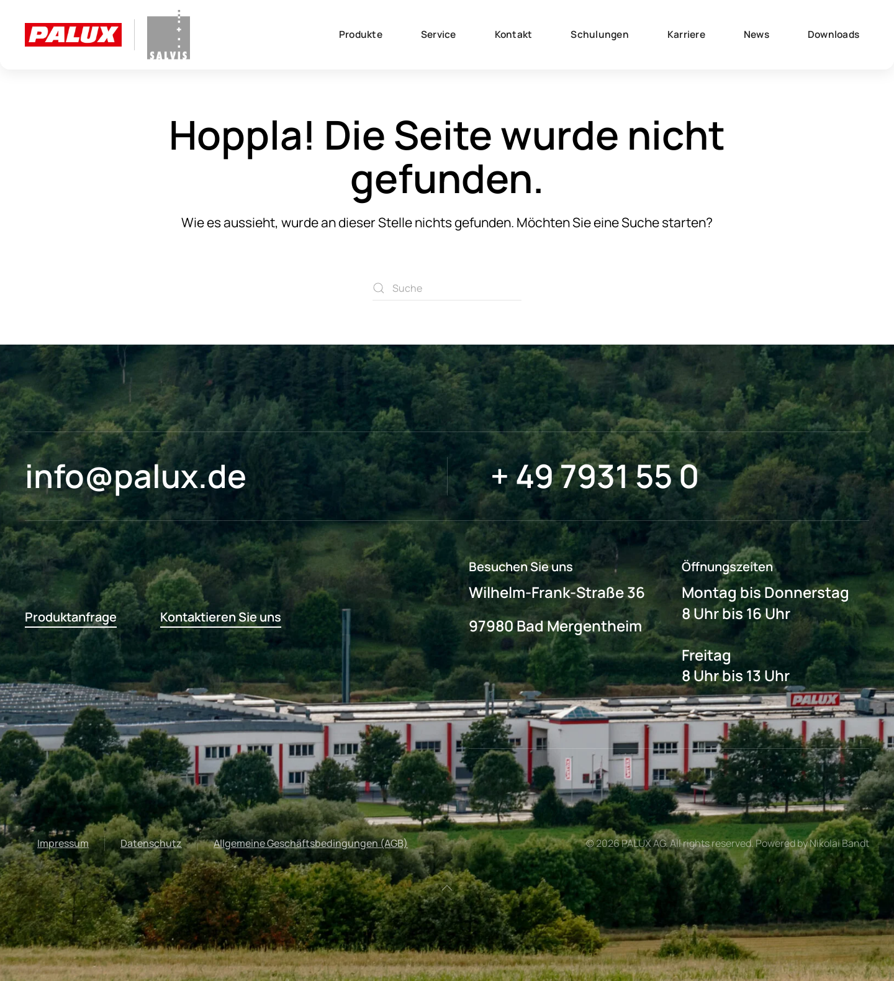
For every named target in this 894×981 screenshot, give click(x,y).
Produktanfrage (71, 616)
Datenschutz (151, 843)
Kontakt (514, 34)
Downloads (833, 34)
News (756, 34)
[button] (447, 888)
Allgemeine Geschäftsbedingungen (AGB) (311, 843)
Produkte (360, 34)
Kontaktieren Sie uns (220, 616)
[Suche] (447, 288)
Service (438, 34)
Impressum (63, 843)
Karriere (686, 34)
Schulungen (600, 34)
